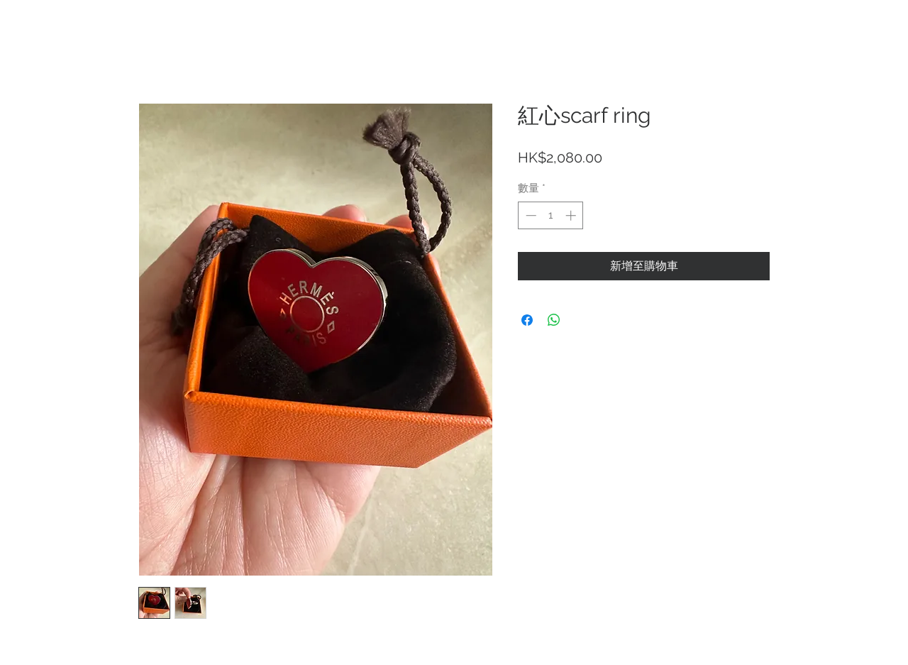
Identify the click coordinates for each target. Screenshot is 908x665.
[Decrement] (529, 215)
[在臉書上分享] (527, 320)
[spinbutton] (551, 215)
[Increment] (572, 215)
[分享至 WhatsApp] (554, 320)
